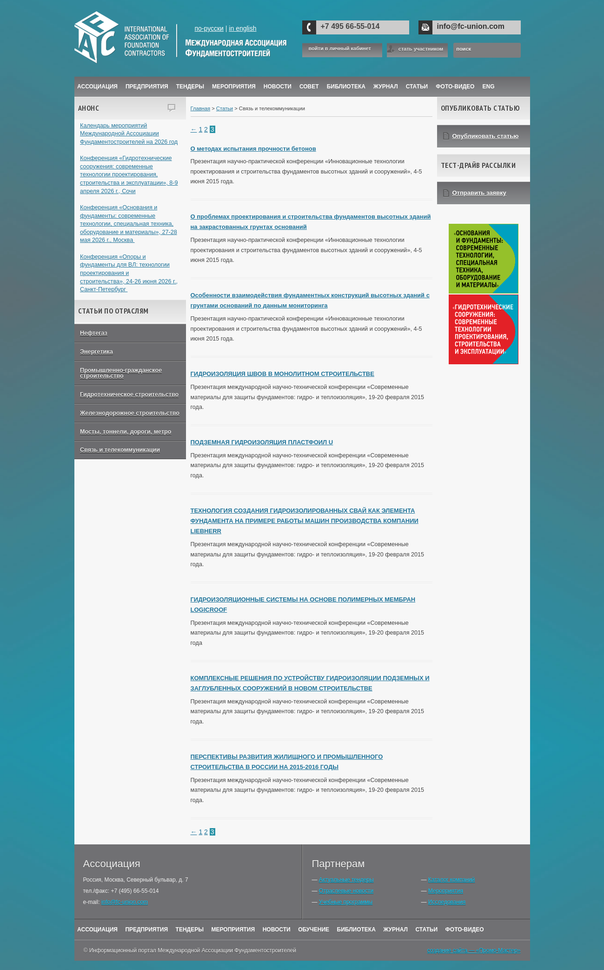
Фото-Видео (455, 86)
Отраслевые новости (346, 891)
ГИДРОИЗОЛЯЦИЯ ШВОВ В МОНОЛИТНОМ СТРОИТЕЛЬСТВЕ (282, 373)
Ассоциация (97, 86)
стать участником (420, 49)
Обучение (313, 929)
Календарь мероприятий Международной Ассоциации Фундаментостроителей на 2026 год (129, 133)
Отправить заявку (479, 192)
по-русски (208, 28)
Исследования (446, 902)
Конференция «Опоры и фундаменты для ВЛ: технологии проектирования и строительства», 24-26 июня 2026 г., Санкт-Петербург (129, 273)
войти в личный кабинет (340, 48)
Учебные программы (345, 902)
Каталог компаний (451, 879)
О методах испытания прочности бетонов (253, 148)
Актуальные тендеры (346, 879)
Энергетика (96, 351)
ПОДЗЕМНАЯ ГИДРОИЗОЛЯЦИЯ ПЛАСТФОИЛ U (262, 442)
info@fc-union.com (470, 26)
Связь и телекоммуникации (120, 450)
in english (242, 28)
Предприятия (147, 86)
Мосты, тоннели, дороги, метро (125, 431)
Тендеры (190, 86)
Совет (309, 86)
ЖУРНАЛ (385, 86)
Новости (278, 86)
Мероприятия (234, 86)
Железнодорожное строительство (129, 413)
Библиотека (346, 86)
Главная (201, 108)
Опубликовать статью (485, 136)
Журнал (395, 929)
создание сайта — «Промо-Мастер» (474, 950)
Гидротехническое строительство (129, 394)
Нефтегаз (93, 333)
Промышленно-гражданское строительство (121, 373)
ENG (489, 86)
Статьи (417, 86)
